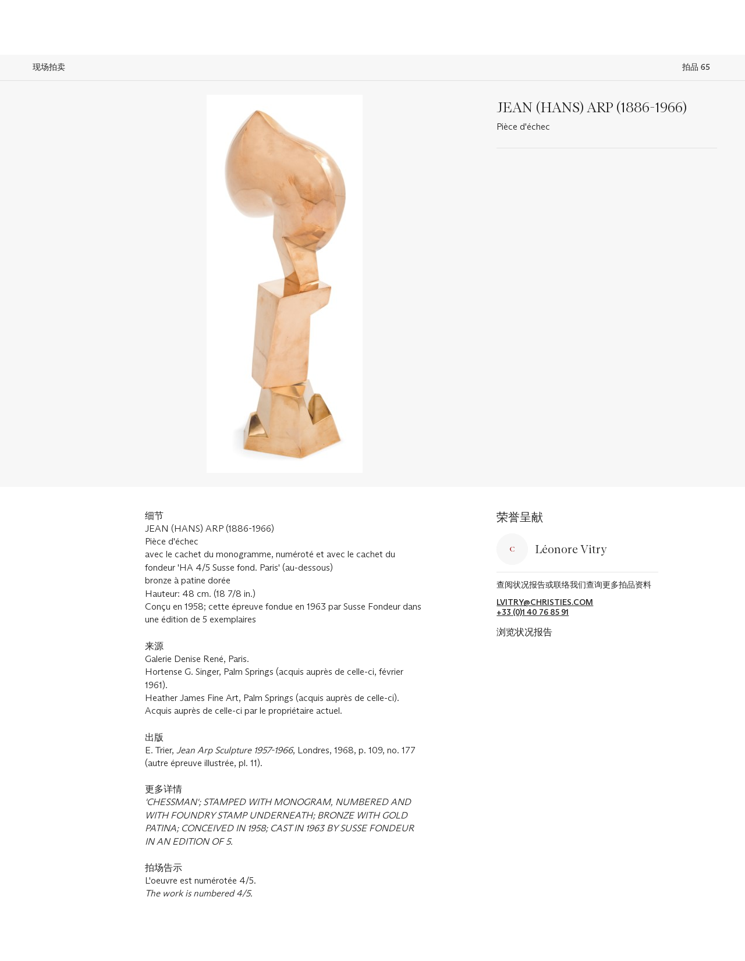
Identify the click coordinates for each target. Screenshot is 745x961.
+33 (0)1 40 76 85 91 (532, 612)
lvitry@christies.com (544, 602)
